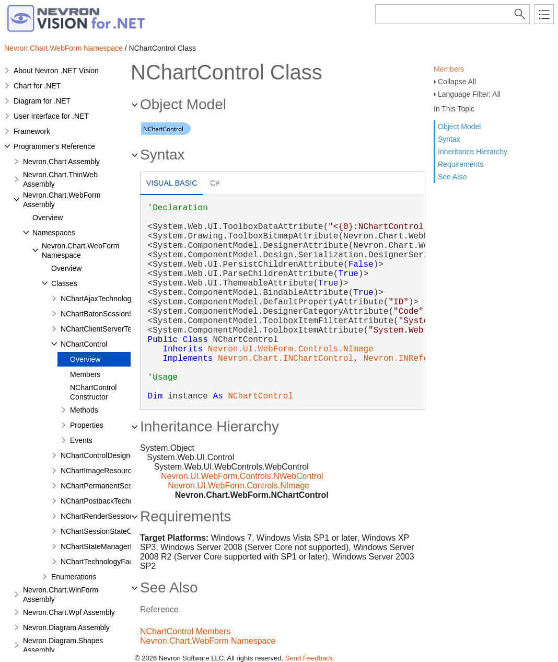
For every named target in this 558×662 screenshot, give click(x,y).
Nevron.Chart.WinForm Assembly (60, 594)
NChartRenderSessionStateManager (120, 516)
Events (81, 440)
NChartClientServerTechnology (111, 329)
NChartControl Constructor (93, 392)
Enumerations (73, 577)
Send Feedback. (310, 658)
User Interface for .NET (51, 116)
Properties (86, 425)
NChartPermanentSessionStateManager (126, 486)
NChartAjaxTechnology (98, 298)
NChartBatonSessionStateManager (118, 314)
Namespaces (53, 233)
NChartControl (84, 344)
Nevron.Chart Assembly (61, 161)
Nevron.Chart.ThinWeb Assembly (60, 179)
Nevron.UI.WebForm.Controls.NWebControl (242, 476)
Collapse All (457, 81)
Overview (47, 217)
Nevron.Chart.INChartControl (285, 358)
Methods (84, 410)
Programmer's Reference (54, 146)
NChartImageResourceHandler (111, 470)
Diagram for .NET (42, 101)
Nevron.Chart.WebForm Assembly (61, 200)
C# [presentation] (214, 183)
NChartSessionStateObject (104, 531)
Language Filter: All (469, 94)
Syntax (449, 139)
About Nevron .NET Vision (56, 70)
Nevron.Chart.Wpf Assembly (69, 612)
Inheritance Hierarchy (472, 151)
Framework (32, 131)
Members (449, 69)
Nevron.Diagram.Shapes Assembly (63, 645)
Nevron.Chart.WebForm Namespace (63, 48)
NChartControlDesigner (99, 455)
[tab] (172, 184)
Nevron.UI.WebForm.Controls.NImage (291, 349)
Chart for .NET (37, 86)
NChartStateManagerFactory (107, 546)
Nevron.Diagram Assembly (66, 627)
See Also (452, 177)
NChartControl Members (185, 631)
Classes (64, 283)
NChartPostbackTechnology (106, 501)
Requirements (460, 164)
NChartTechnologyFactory (103, 561)
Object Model (459, 126)
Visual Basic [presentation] (171, 183)
